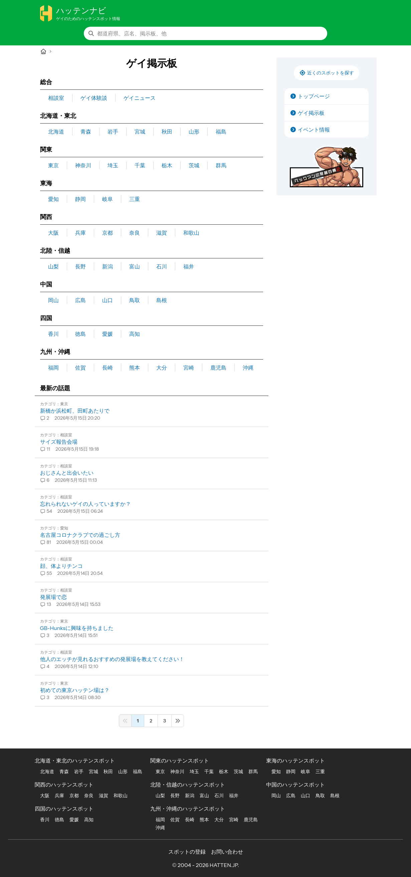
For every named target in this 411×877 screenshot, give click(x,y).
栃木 (167, 165)
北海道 (56, 131)
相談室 (56, 97)
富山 (134, 266)
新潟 (107, 266)
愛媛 (107, 334)
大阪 (53, 232)
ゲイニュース (140, 97)
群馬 (221, 165)
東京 (53, 165)
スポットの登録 (187, 851)
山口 (107, 300)
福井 (188, 266)
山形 (194, 131)
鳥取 (134, 300)
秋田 (167, 131)
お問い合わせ (227, 851)
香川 (53, 334)
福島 (221, 131)
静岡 (80, 199)
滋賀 (161, 232)
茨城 (194, 165)
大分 (161, 367)
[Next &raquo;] (177, 720)
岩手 (113, 131)
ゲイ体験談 (93, 97)
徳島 (80, 334)
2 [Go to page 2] (151, 721)
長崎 (107, 367)
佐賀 (80, 367)
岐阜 (107, 199)
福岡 (53, 367)
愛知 (53, 199)
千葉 (140, 165)
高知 (134, 334)
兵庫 (80, 232)
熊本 (134, 367)
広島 (80, 300)
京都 (107, 232)
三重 (134, 199)
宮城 (140, 131)
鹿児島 (218, 367)
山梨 (53, 266)
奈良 (134, 232)
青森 (85, 131)
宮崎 (188, 367)
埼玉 (113, 165)
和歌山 (191, 232)
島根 (161, 300)
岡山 (53, 300)
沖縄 (248, 367)
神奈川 (83, 165)
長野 (80, 266)
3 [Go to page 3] (164, 721)
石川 (161, 266)
